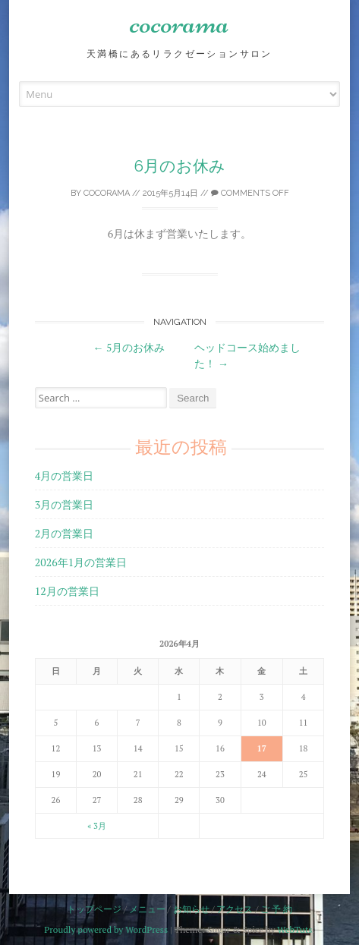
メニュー (147, 909)
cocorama (179, 23)
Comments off (250, 193)
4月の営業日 (64, 475)
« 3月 (96, 826)
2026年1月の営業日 (81, 562)
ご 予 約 (276, 909)
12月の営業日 (67, 591)
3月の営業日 (64, 504)
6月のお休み (179, 165)
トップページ (94, 909)
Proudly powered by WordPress (106, 929)
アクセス (234, 909)
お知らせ (191, 909)
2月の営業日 (64, 533)
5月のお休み (129, 347)
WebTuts (294, 929)
